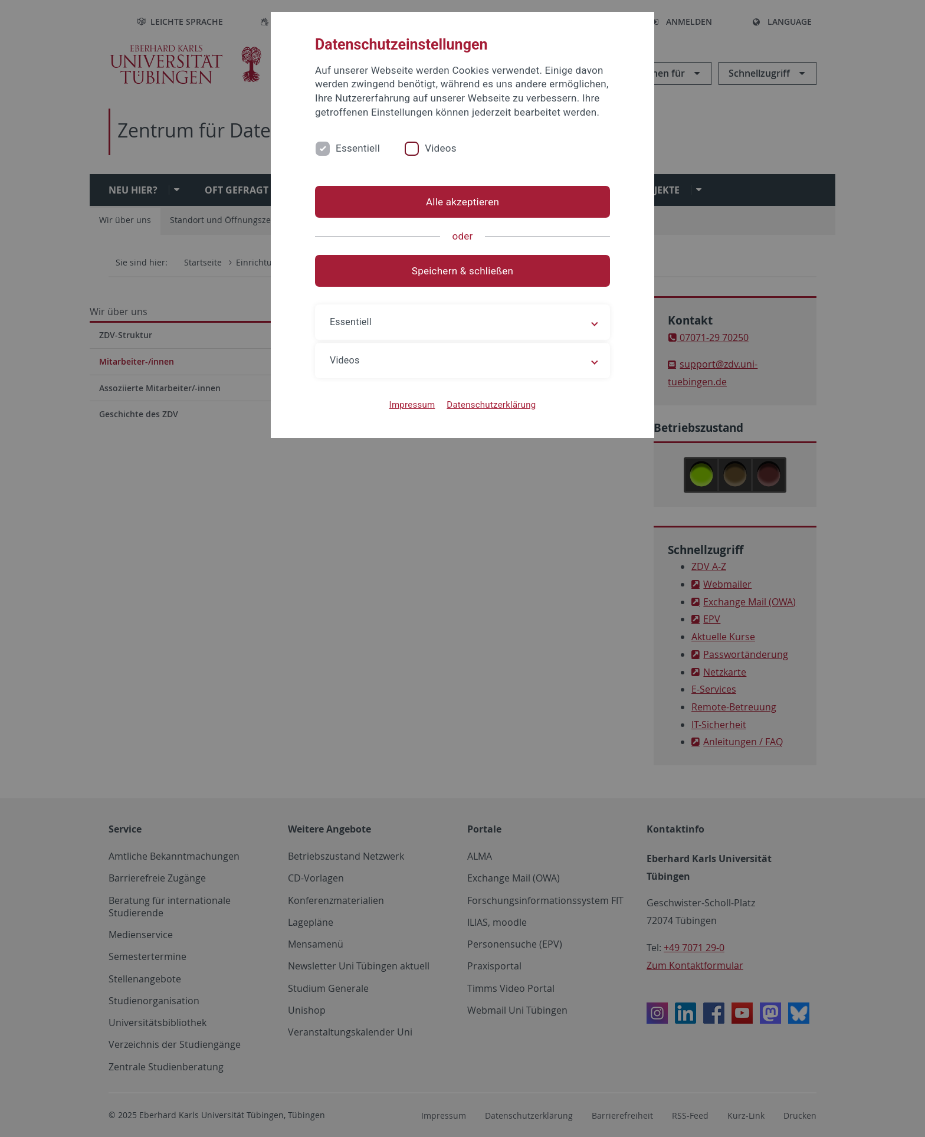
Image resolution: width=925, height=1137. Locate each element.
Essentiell (358, 148)
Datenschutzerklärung (491, 404)
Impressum (412, 404)
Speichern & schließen (462, 271)
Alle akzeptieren (462, 202)
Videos (441, 148)
